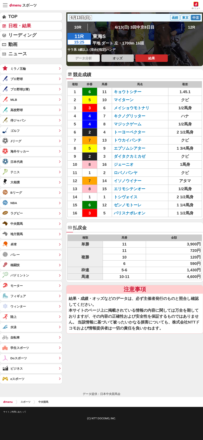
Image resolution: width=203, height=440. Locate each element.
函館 (175, 17)
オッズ (118, 58)
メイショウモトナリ (131, 108)
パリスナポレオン (129, 213)
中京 (195, 17)
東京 (185, 17)
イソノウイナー (127, 181)
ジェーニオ (124, 164)
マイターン (124, 100)
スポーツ (25, 401)
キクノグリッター (129, 116)
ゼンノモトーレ (127, 205)
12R (191, 27)
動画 (12, 44)
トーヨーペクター (129, 132)
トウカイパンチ (127, 140)
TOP (12, 16)
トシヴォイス (125, 197)
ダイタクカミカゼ (129, 156)
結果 (151, 58)
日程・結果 (19, 25)
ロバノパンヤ (125, 173)
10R (77, 27)
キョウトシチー (127, 92)
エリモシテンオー (129, 189)
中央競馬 (43, 401)
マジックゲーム (127, 124)
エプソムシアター (129, 148)
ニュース (17, 53)
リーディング (22, 35)
